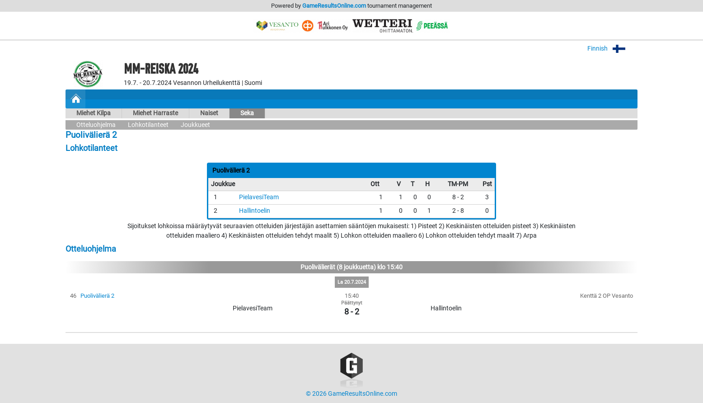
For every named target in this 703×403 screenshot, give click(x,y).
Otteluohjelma (96, 125)
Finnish (612, 48)
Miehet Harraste (155, 113)
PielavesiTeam (259, 197)
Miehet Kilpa (93, 113)
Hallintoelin (254, 211)
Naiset (209, 113)
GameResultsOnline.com (334, 5)
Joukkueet (195, 125)
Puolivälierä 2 (97, 295)
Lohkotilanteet (148, 125)
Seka (247, 113)
